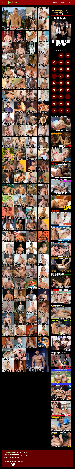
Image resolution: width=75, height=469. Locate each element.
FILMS (62, 2)
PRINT (69, 2)
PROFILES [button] (53, 2)
